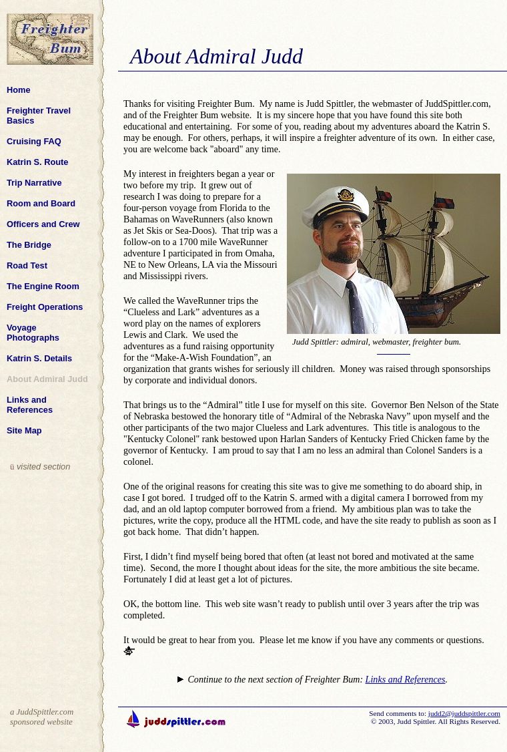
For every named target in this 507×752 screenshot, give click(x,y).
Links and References (31, 405)
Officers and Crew (44, 224)
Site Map (25, 430)
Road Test (28, 265)
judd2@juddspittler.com (464, 713)
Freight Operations (46, 307)
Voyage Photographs (34, 333)
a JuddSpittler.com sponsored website (41, 717)
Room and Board (42, 203)
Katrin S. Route (39, 162)
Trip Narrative (35, 183)
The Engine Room (44, 286)
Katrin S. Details (41, 358)
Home (20, 90)
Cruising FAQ (35, 141)
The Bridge (30, 245)
